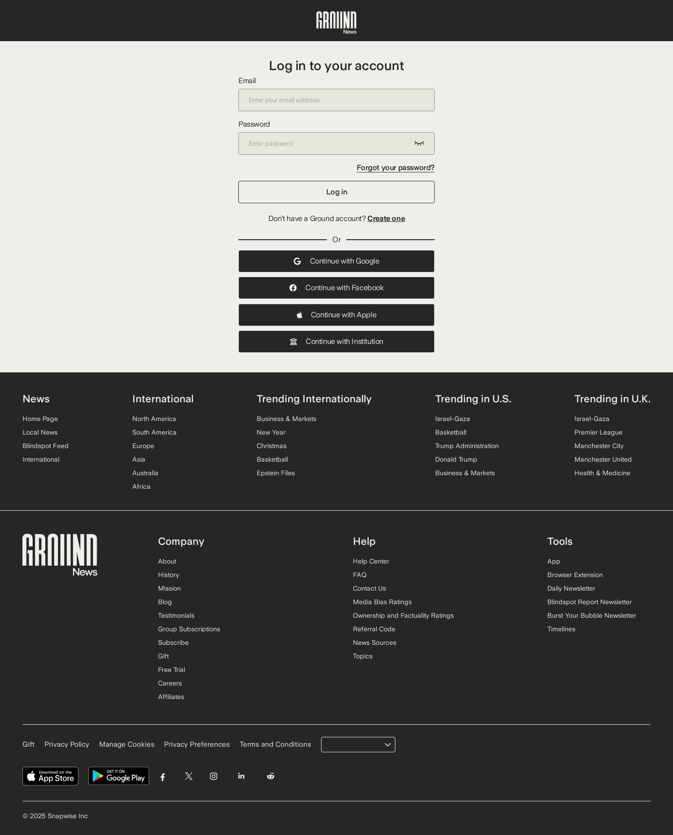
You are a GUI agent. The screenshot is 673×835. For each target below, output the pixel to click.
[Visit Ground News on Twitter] (188, 776)
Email (336, 93)
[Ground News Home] (336, 23)
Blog (165, 602)
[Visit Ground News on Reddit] (271, 776)
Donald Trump (456, 459)
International (40, 459)
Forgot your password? (396, 167)
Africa (141, 486)
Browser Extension (575, 574)
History (168, 574)
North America (154, 418)
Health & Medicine (602, 473)
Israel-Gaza (452, 418)
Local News (39, 432)
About (167, 561)
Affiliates (171, 696)
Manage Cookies (127, 744)
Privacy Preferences (197, 744)
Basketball (272, 459)
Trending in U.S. (473, 399)
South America (154, 432)
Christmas (271, 446)
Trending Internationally (314, 399)
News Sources (374, 642)
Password (336, 137)
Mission (169, 588)
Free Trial (171, 669)
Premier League (598, 432)
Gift (163, 656)
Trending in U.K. (612, 399)
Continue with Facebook (336, 287)
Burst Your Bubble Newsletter (591, 615)
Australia (145, 473)
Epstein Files (276, 473)
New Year (271, 432)
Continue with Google (336, 261)
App (553, 561)
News (36, 399)
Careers (170, 683)
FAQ (359, 574)
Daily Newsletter (571, 588)
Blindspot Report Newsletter (589, 602)
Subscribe (173, 642)
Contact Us (369, 588)
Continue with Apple (336, 314)
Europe (143, 446)
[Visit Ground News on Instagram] (213, 776)
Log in (336, 191)
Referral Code (374, 629)
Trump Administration (467, 446)
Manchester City (598, 446)
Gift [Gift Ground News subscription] (28, 744)
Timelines (561, 629)
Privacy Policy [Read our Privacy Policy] (66, 744)
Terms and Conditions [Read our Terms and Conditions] (275, 744)
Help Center (371, 561)
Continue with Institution (336, 341)
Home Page (40, 418)
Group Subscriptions (189, 629)
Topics (362, 656)
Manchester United (603, 459)
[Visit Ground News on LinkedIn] (241, 776)
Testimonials (176, 615)
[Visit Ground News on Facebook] (163, 776)
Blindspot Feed (45, 446)
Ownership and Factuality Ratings (403, 615)
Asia (138, 459)
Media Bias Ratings (382, 602)
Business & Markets (286, 418)
